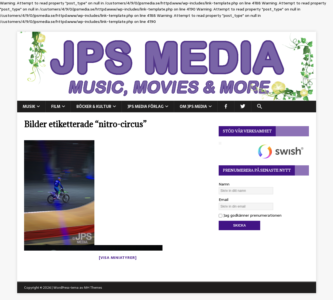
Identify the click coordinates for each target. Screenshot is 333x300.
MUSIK (29, 106)
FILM (55, 106)
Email (223, 200)
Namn (224, 184)
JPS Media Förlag (145, 106)
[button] (259, 106)
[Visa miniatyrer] (118, 258)
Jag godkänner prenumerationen (250, 215)
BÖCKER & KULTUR (93, 106)
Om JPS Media (193, 106)
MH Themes (93, 287)
